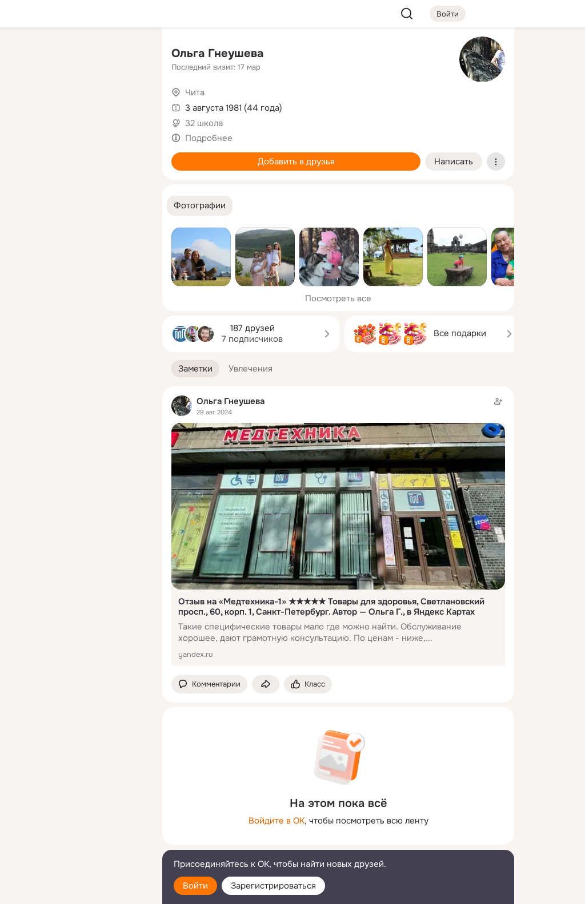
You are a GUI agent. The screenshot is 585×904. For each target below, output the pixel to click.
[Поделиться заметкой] (265, 684)
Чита (195, 92)
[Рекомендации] (78, 205)
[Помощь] (27, 205)
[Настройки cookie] (77, 889)
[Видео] (128, 105)
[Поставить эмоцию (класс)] (308, 684)
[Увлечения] (78, 55)
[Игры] (128, 155)
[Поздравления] (78, 155)
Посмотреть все (338, 298)
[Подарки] (27, 155)
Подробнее (209, 138)
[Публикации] (27, 105)
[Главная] (27, 55)
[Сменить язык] (77, 840)
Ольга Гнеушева (217, 53)
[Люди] (78, 105)
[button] (200, 206)
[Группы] (128, 55)
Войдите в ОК (276, 820)
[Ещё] (77, 816)
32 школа (204, 123)
